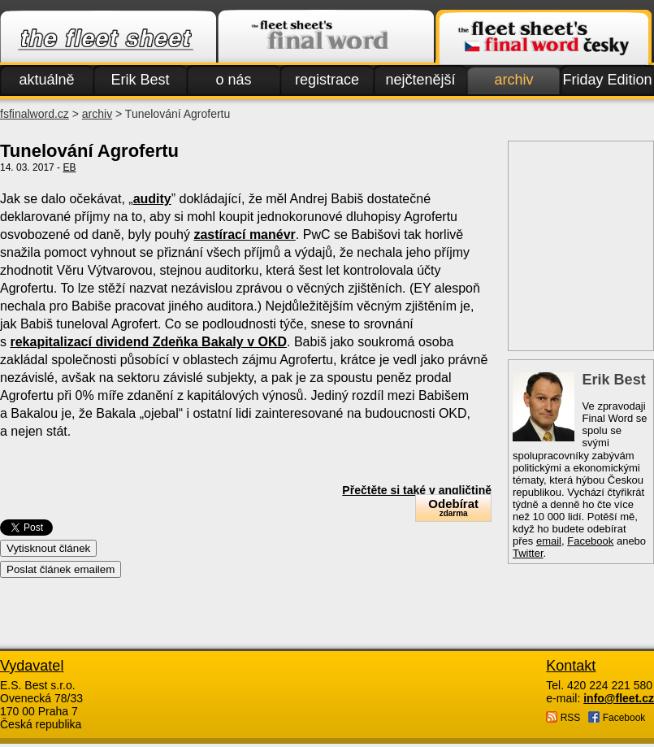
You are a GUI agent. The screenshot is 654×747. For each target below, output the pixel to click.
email (548, 541)
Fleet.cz (108, 37)
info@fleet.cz (618, 698)
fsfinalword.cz (34, 113)
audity (152, 199)
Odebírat (453, 508)
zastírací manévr (244, 234)
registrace (327, 80)
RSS (563, 717)
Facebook (590, 541)
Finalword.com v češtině (543, 37)
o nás (233, 80)
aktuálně (46, 80)
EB (69, 167)
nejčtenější (420, 80)
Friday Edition (607, 80)
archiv (513, 80)
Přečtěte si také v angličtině (417, 490)
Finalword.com (326, 37)
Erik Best (139, 80)
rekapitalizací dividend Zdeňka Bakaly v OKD (148, 342)
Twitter (528, 553)
